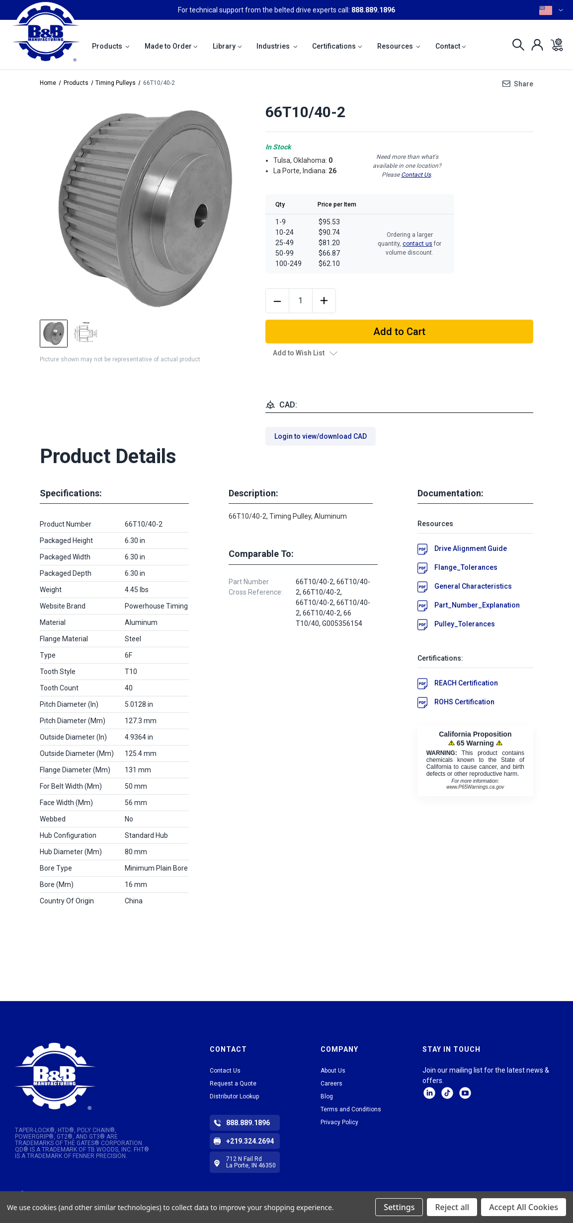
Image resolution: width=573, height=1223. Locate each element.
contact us (417, 243)
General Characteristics (473, 586)
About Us (333, 1070)
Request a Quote (233, 1083)
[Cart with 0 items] (554, 44)
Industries (277, 46)
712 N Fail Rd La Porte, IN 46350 (251, 1162)
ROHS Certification (464, 702)
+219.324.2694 (250, 1141)
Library (227, 46)
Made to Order (171, 46)
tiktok (447, 1093)
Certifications (337, 46)
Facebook (465, 1093)
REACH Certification (466, 683)
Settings (399, 1207)
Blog (327, 1096)
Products (111, 46)
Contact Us (416, 174)
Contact (451, 46)
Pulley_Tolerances (464, 624)
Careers (331, 1083)
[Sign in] (534, 45)
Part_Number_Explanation (477, 605)
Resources (399, 46)
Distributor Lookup (234, 1096)
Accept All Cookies (523, 1207)
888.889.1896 (373, 10)
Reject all (452, 1207)
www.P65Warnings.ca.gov (475, 787)
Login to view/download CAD (320, 436)
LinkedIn (429, 1093)
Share (523, 84)
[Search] (515, 45)
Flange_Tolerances (465, 567)
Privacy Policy (339, 1122)
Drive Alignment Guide (470, 548)
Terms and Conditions (351, 1109)
